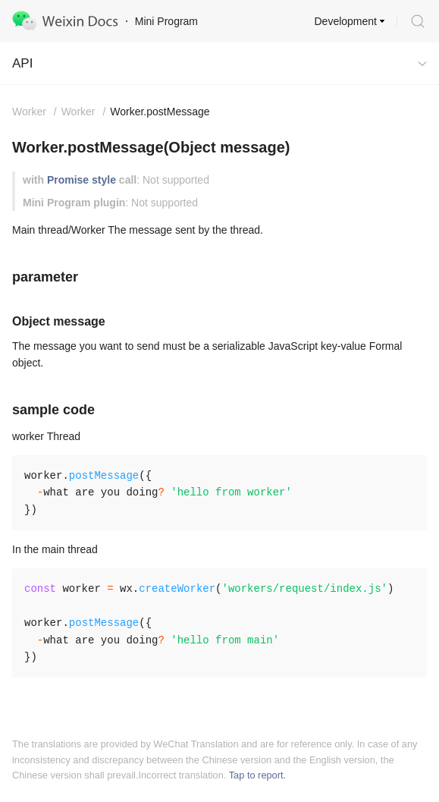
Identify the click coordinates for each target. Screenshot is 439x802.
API (22, 63)
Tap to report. (257, 775)
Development (346, 21)
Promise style (81, 180)
